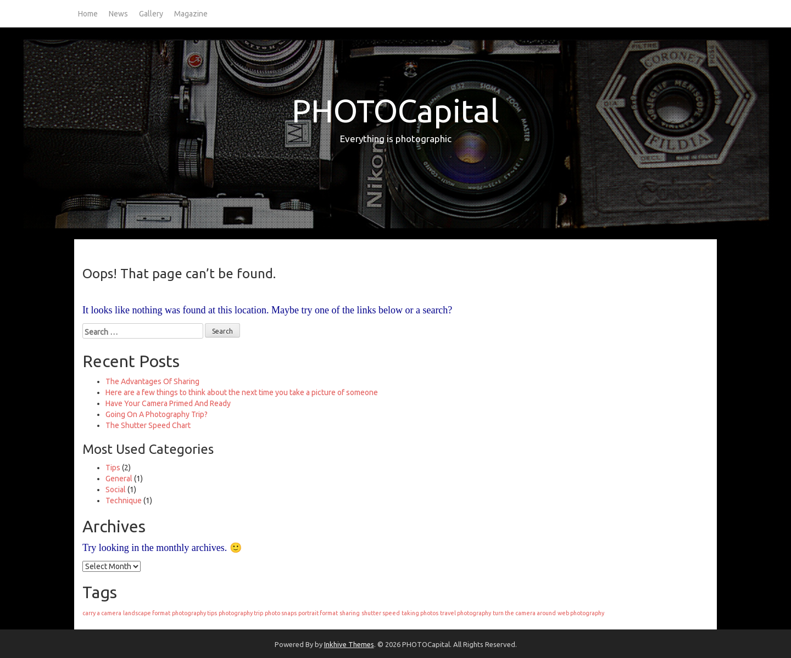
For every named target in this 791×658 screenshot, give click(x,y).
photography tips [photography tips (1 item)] (194, 613)
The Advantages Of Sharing (152, 381)
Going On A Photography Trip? (156, 414)
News (118, 13)
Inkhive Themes (349, 644)
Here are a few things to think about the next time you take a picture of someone (241, 392)
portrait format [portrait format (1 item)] (318, 613)
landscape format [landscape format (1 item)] (146, 613)
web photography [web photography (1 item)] (581, 613)
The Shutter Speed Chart (148, 425)
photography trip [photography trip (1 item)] (241, 613)
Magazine (191, 13)
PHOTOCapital (395, 110)
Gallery (151, 13)
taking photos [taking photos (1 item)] (420, 613)
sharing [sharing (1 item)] (349, 613)
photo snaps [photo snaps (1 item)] (281, 613)
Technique (123, 500)
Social (115, 489)
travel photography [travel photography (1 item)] (465, 613)
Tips (112, 467)
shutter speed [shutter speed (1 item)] (380, 613)
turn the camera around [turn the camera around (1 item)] (524, 613)
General (118, 478)
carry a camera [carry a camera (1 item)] (101, 613)
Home (88, 13)
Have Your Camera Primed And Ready (168, 403)
